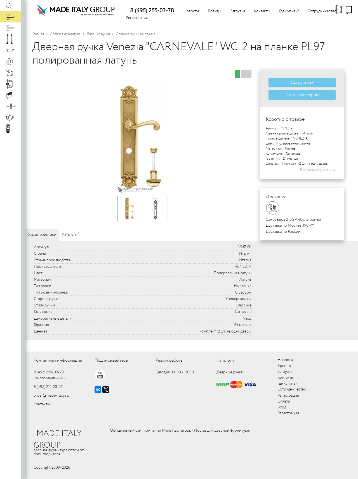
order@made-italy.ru (51, 395)
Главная (38, 34)
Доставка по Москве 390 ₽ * (290, 225)
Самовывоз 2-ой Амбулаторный (293, 219)
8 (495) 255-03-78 (152, 11)
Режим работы (169, 360)
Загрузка (237, 11)
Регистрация (137, 18)
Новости (191, 11)
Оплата (283, 401)
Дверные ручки (98, 34)
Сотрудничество (322, 11)
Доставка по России (283, 231)
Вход (281, 407)
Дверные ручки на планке (135, 34)
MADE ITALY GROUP (57, 439)
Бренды (214, 11)
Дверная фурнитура (65, 34)
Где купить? (289, 11)
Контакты (262, 11)
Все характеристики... (319, 170)
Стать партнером (302, 95)
